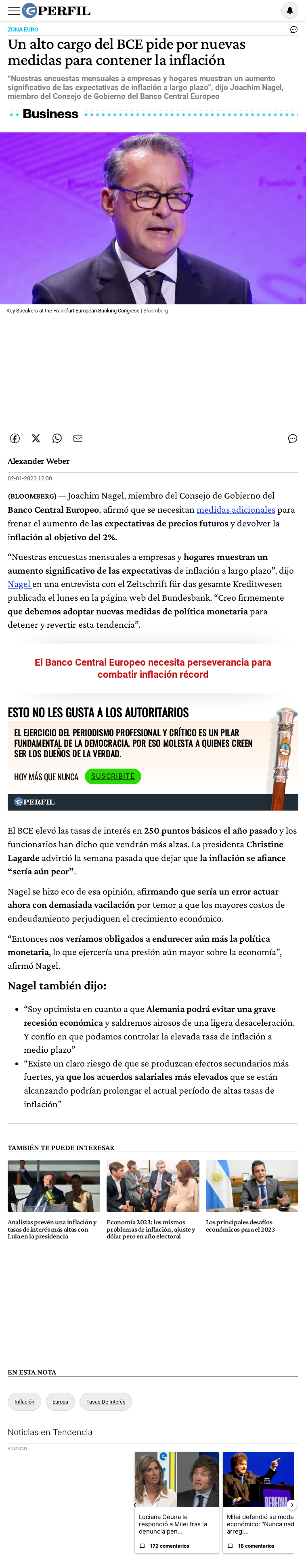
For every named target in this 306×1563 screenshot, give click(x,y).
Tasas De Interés (106, 1402)
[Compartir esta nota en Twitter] (36, 438)
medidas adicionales (236, 509)
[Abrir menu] (14, 11)
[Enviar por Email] (78, 438)
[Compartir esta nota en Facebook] (15, 438)
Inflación (24, 1402)
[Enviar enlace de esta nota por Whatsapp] (57, 438)
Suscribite (113, 776)
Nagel (20, 583)
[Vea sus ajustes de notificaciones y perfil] (290, 10)
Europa (60, 1402)
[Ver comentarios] (292, 31)
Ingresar (269, 10)
